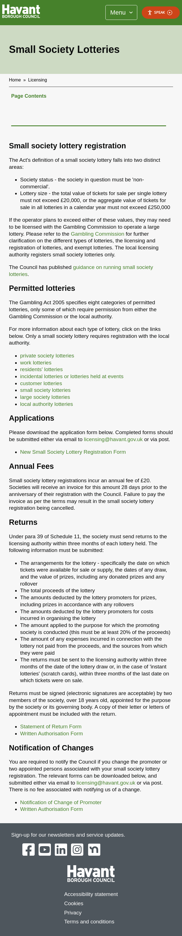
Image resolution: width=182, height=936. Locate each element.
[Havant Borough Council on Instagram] (77, 850)
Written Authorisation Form (51, 733)
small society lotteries (45, 390)
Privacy (72, 913)
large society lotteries (45, 397)
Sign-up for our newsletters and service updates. (68, 835)
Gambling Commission (97, 234)
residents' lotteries (41, 369)
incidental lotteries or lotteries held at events (72, 376)
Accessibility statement (91, 894)
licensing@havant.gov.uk (113, 439)
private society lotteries (47, 356)
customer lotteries (41, 383)
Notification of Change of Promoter (61, 802)
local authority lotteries (46, 404)
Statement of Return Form (51, 726)
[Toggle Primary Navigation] (121, 12)
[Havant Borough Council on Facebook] (28, 850)
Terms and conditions (89, 922)
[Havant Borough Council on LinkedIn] (61, 850)
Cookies (73, 903)
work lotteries (35, 363)
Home (15, 80)
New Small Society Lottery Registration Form (73, 452)
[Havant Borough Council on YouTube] (45, 850)
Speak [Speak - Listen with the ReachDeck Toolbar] (159, 12)
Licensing (37, 80)
